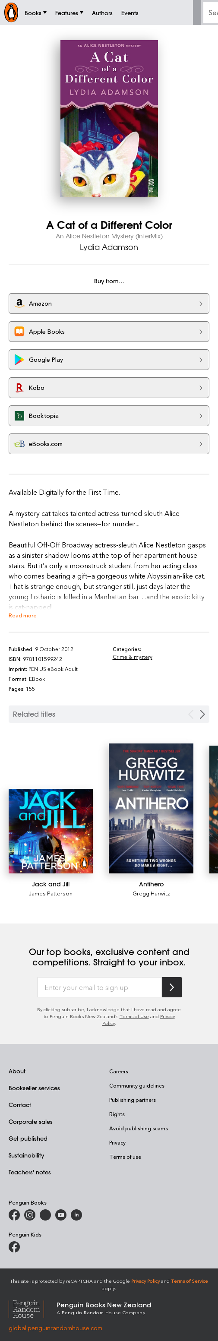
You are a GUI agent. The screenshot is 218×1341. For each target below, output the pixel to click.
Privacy (117, 1142)
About (17, 1071)
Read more (23, 615)
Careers (118, 1071)
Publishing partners (132, 1100)
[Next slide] (202, 714)
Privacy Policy (145, 1280)
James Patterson (51, 893)
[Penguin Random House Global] (33, 1308)
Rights (117, 1114)
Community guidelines (136, 1085)
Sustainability (26, 1155)
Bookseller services (34, 1087)
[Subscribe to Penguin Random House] (172, 987)
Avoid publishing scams (138, 1128)
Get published (28, 1138)
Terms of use (125, 1157)
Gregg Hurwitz (151, 893)
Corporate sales (31, 1121)
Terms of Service (189, 1280)
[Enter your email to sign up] (99, 987)
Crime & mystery (132, 657)
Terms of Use (134, 1016)
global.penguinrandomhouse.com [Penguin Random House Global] (55, 1327)
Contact (20, 1104)
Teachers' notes (30, 1172)
